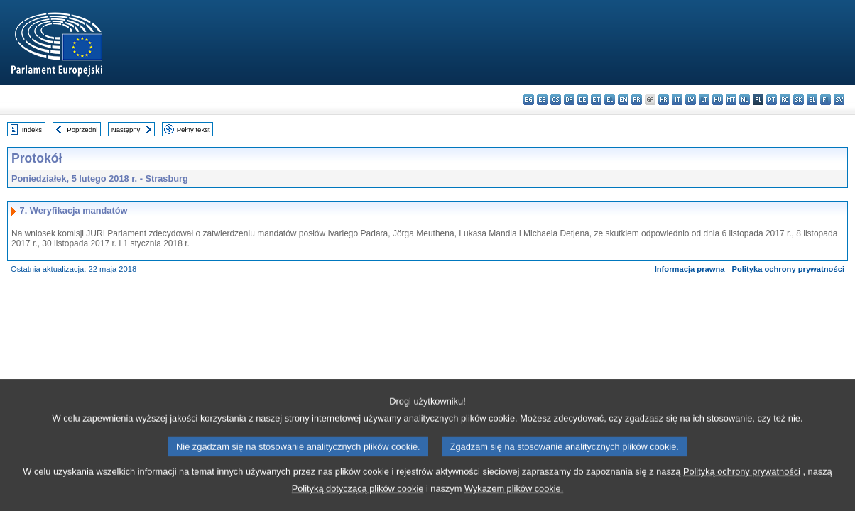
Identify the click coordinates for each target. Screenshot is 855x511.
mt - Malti (731, 99)
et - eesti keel (596, 99)
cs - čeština (555, 99)
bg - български (528, 99)
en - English (623, 99)
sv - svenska (839, 99)
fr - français (636, 99)
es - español (542, 99)
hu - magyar (717, 99)
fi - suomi (825, 99)
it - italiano (677, 99)
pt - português (771, 99)
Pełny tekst (193, 129)
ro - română (785, 99)
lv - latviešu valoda (690, 99)
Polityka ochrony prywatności (787, 269)
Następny (126, 129)
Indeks (32, 129)
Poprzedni (82, 129)
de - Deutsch (582, 99)
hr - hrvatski (663, 99)
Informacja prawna (690, 269)
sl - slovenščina (812, 99)
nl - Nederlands (744, 99)
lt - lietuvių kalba (704, 99)
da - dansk (569, 99)
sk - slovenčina (798, 99)
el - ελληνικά (609, 99)
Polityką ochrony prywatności (741, 485)
